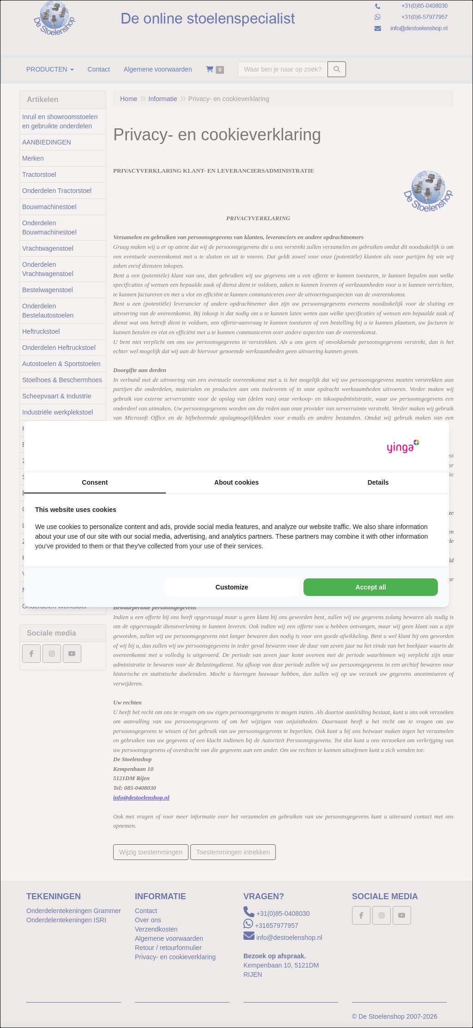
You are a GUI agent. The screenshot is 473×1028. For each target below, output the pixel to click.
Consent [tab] (95, 482)
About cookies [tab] (236, 482)
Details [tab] (378, 482)
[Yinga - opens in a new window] (403, 446)
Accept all (371, 587)
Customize (232, 587)
